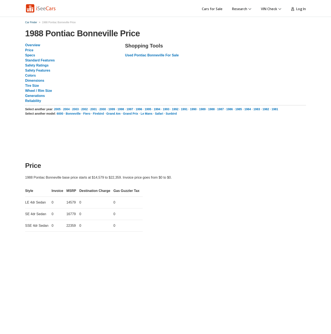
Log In (298, 9)
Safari (159, 113)
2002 (84, 109)
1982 (266, 109)
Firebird (98, 113)
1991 (184, 109)
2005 (57, 109)
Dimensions (34, 80)
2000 (102, 109)
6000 (60, 113)
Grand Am (113, 113)
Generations (35, 96)
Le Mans (146, 113)
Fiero (86, 113)
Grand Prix (130, 113)
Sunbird (171, 113)
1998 (121, 109)
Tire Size (32, 85)
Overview (32, 45)
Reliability (33, 101)
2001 (93, 109)
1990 (193, 109)
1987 (220, 109)
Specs (30, 55)
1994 (157, 109)
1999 (112, 109)
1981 (274, 109)
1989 (202, 109)
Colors (30, 75)
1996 (139, 109)
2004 (66, 109)
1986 (229, 109)
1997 (129, 109)
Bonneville (73, 113)
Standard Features (40, 60)
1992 (175, 109)
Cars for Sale (212, 9)
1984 (247, 109)
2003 (75, 109)
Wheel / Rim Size (38, 90)
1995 (148, 109)
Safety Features (37, 70)
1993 (166, 109)
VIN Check (271, 9)
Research (241, 9)
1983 (257, 109)
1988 (211, 109)
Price (29, 50)
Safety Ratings (37, 65)
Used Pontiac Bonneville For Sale (152, 55)
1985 (238, 109)
